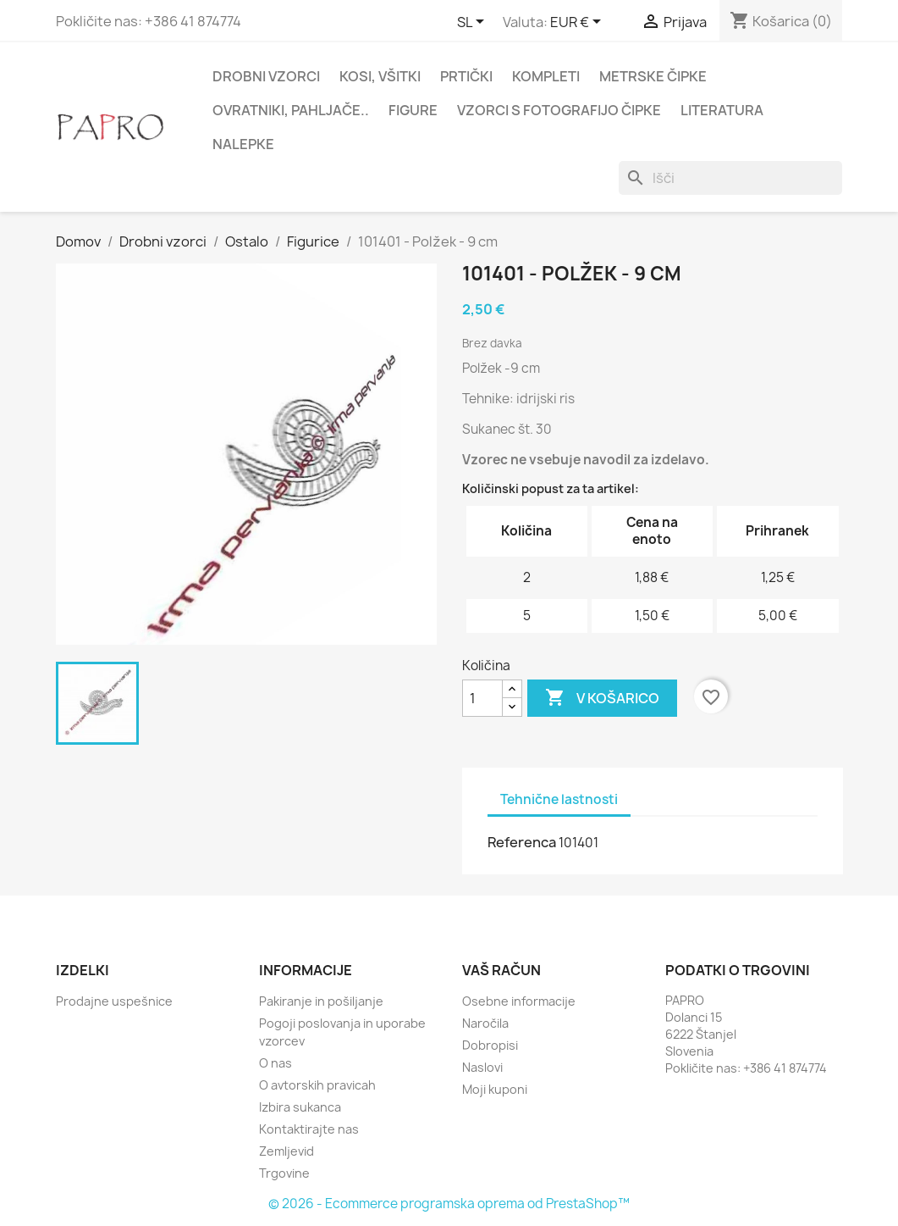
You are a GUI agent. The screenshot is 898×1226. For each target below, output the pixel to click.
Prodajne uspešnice (114, 1001)
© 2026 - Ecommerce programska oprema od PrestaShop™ (449, 1203)
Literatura (721, 110)
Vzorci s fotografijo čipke (559, 110)
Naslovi (482, 1067)
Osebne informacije (519, 1001)
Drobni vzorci (266, 76)
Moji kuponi (494, 1089)
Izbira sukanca (300, 1107)
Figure (413, 110)
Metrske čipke (653, 76)
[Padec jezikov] (473, 23)
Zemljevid (286, 1151)
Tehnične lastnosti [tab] (559, 799)
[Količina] (482, 698)
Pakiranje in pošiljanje (321, 1001)
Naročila (485, 1023)
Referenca (522, 842)
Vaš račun (501, 970)
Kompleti (546, 76)
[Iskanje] (730, 178)
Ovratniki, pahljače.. (290, 110)
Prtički (466, 76)
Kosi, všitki (380, 76)
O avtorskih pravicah (317, 1085)
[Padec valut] (578, 23)
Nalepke (243, 144)
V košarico (602, 698)
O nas (275, 1063)
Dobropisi (490, 1045)
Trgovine (284, 1173)
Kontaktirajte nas (309, 1129)
